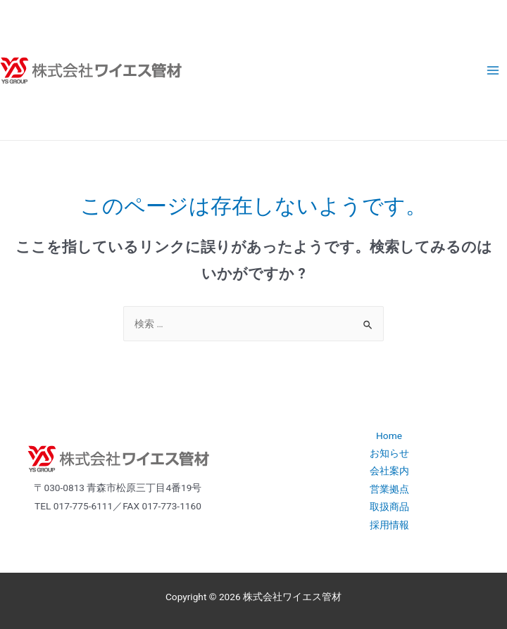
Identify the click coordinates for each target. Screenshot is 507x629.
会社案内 (389, 470)
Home (389, 435)
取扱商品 (389, 506)
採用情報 (389, 524)
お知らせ (389, 453)
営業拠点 (389, 489)
